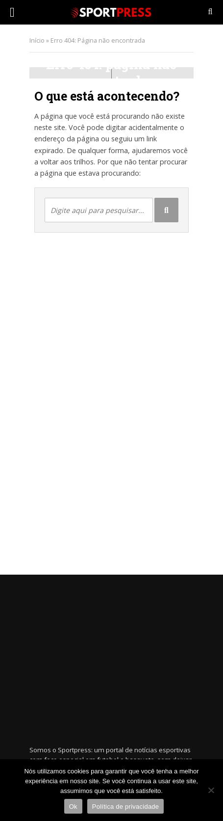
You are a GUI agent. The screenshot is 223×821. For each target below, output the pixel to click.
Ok (73, 806)
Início (37, 40)
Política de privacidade (125, 806)
